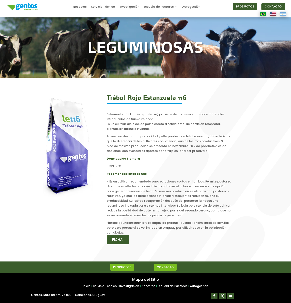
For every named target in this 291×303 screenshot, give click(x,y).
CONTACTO (273, 6)
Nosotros (80, 7)
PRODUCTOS (245, 6)
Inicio (87, 286)
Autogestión (191, 7)
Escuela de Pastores (159, 7)
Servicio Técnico (103, 7)
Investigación (129, 7)
